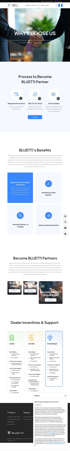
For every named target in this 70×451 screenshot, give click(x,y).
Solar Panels (10, 422)
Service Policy (27, 419)
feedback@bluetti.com (58, 442)
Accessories (11, 424)
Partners (38, 5)
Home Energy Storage (13, 419)
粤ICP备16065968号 (21, 438)
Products (33, 5)
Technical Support (28, 417)
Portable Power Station (13, 417)
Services (43, 5)
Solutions (28, 5)
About (47, 5)
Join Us (35, 117)
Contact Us (59, 1)
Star (62, 5)
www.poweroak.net (53, 432)
